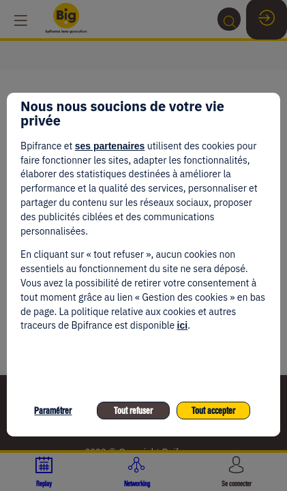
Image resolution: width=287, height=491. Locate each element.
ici (182, 325)
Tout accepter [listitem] (213, 411)
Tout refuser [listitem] (133, 411)
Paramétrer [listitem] (53, 411)
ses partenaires (110, 145)
